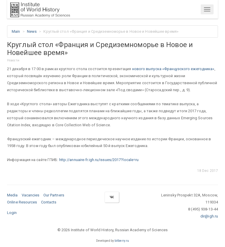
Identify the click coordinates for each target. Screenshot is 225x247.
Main (16, 31)
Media (12, 195)
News (32, 31)
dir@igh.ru (209, 216)
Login (12, 212)
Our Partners (53, 195)
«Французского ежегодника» (188, 69)
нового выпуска (147, 69)
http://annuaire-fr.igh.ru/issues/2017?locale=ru (99, 160)
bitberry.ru (122, 240)
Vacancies (31, 195)
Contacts (49, 202)
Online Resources (22, 202)
